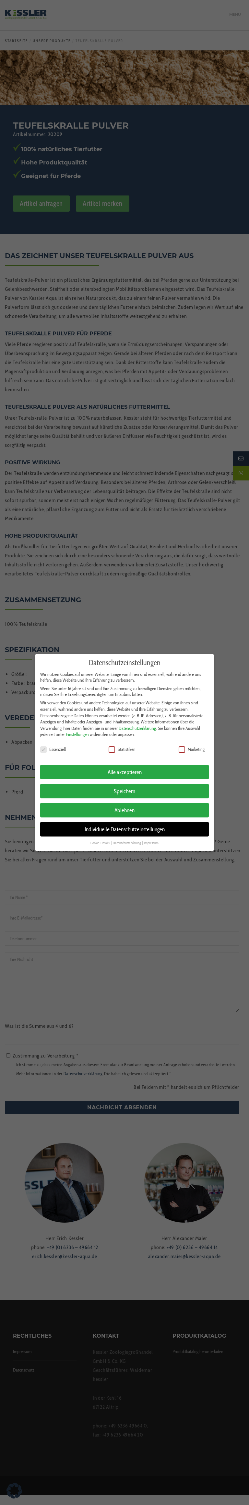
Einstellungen (77, 730)
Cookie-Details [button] (100, 839)
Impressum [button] (151, 839)
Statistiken (122, 745)
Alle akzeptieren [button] (125, 767)
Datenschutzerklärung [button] (127, 839)
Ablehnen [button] (124, 806)
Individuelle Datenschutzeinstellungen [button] (125, 825)
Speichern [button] (124, 787)
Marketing (192, 745)
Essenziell (53, 745)
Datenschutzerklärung (137, 724)
